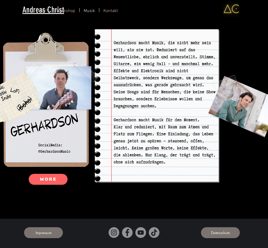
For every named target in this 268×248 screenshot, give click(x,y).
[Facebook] (127, 232)
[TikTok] (154, 232)
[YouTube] (140, 232)
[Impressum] (43, 232)
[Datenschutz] (220, 232)
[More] (48, 179)
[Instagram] (114, 232)
